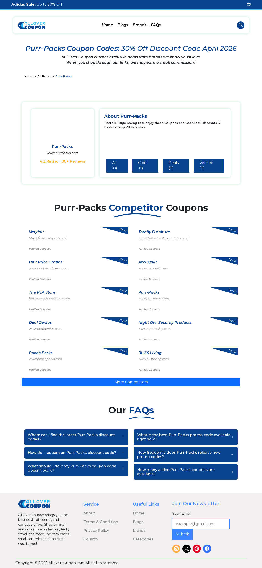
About (89, 513)
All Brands (44, 76)
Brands (139, 25)
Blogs (123, 25)
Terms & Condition (100, 522)
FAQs (156, 25)
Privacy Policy (96, 530)
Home (107, 25)
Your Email (182, 513)
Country (90, 539)
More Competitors (131, 382)
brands (139, 530)
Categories (143, 539)
